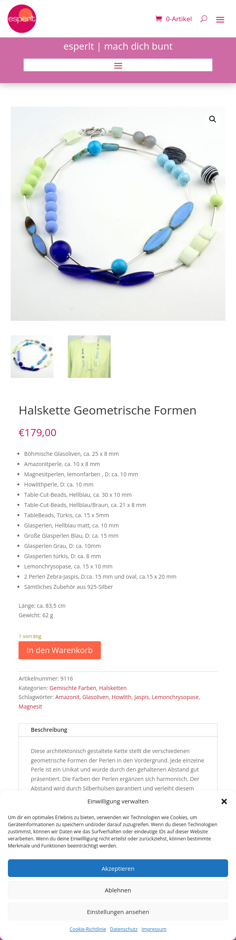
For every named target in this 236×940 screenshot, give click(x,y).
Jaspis (141, 697)
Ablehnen (118, 890)
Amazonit (67, 697)
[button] (224, 801)
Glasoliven (95, 697)
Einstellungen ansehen (118, 912)
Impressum (153, 929)
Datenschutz (124, 929)
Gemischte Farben (73, 688)
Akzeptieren (118, 868)
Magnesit (30, 706)
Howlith (121, 697)
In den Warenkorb (59, 650)
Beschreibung (49, 729)
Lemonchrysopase (175, 697)
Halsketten (113, 688)
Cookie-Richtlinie (87, 929)
